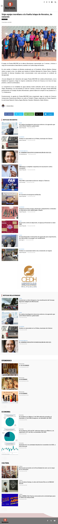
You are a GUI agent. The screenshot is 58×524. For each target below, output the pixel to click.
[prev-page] (3, 407)
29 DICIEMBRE (23, 393)
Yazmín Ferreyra (22, 182)
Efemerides (21, 363)
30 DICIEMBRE (23, 379)
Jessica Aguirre (21, 240)
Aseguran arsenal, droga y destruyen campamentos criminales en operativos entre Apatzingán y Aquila (37, 209)
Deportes (4, 19)
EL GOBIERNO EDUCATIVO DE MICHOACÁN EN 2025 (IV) (35, 152)
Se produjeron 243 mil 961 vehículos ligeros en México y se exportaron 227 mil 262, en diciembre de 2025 (36, 431)
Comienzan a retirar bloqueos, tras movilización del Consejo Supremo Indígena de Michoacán (36, 300)
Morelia (20, 192)
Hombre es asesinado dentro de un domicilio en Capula (35, 251)
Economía (21, 443)
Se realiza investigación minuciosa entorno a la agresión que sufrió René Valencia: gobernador (37, 125)
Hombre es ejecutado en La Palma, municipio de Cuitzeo (35, 138)
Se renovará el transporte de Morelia (30, 194)
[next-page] (5, 407)
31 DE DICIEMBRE (24, 365)
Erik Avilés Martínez (23, 150)
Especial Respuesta (22, 127)
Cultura (20, 466)
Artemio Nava (10, 106)
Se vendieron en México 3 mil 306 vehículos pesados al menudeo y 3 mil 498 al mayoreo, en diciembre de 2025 (35, 417)
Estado (20, 122)
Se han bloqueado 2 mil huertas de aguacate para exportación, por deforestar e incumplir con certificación (37, 237)
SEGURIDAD (21, 136)
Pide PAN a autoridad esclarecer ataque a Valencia (34, 180)
